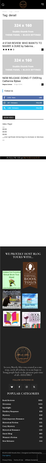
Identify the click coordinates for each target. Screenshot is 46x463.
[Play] (3, 127)
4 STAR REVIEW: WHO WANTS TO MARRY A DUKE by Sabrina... (22, 45)
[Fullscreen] (3, 140)
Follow (39, 103)
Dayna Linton (7, 84)
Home (4, 11)
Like (40, 97)
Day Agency (6, 455)
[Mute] (3, 137)
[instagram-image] (12, 169)
